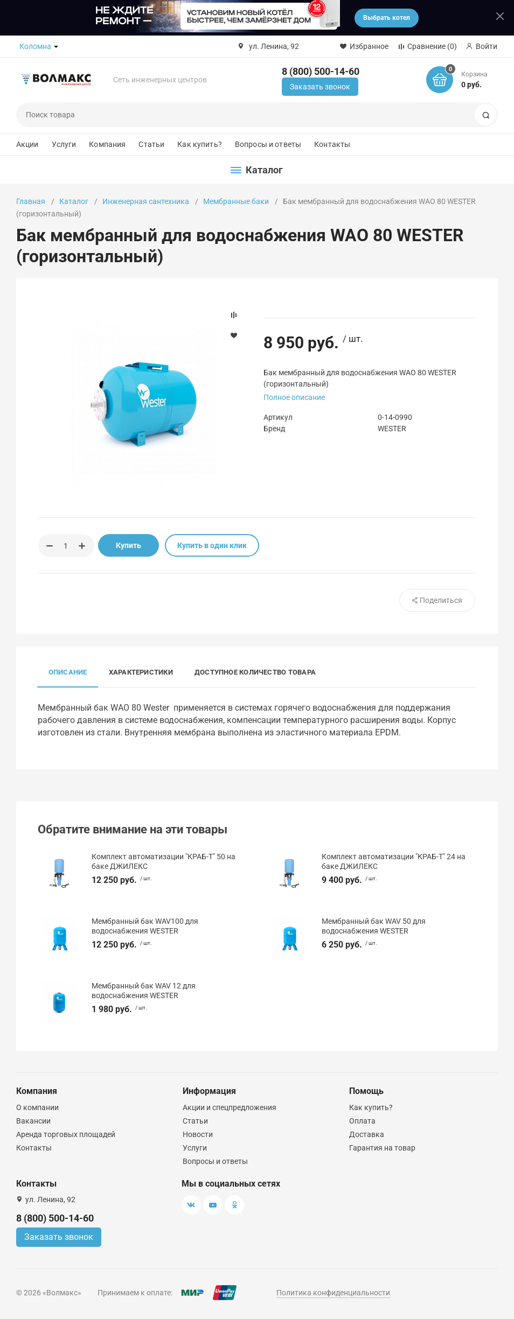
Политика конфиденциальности (333, 1292)
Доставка (366, 1134)
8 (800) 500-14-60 (320, 71)
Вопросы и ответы (268, 144)
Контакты (332, 144)
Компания (107, 144)
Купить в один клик (212, 545)
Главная (30, 201)
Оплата (362, 1121)
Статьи (151, 144)
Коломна (35, 46)
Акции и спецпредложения (229, 1107)
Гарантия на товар (382, 1147)
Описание (67, 672)
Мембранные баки (236, 201)
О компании (37, 1107)
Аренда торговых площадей (65, 1134)
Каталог (73, 201)
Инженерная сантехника (145, 201)
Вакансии (33, 1121)
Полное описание (294, 397)
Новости (198, 1134)
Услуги (64, 144)
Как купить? (199, 144)
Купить (128, 545)
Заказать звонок (320, 86)
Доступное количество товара (255, 672)
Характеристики (141, 672)
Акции (27, 144)
